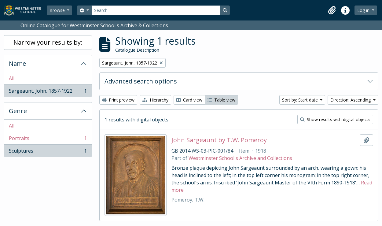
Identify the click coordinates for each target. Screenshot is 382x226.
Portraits (48, 140)
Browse (58, 10)
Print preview (118, 100)
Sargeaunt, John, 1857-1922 (48, 92)
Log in (364, 10)
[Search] (155, 10)
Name (17, 63)
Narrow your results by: (47, 42)
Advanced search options (141, 81)
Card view (189, 100)
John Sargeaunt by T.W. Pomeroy (219, 140)
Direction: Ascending (351, 100)
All (11, 78)
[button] (332, 10)
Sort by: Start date (300, 100)
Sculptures (48, 152)
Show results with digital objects (335, 119)
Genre (18, 111)
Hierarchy (155, 100)
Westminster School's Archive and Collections (240, 158)
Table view (221, 100)
